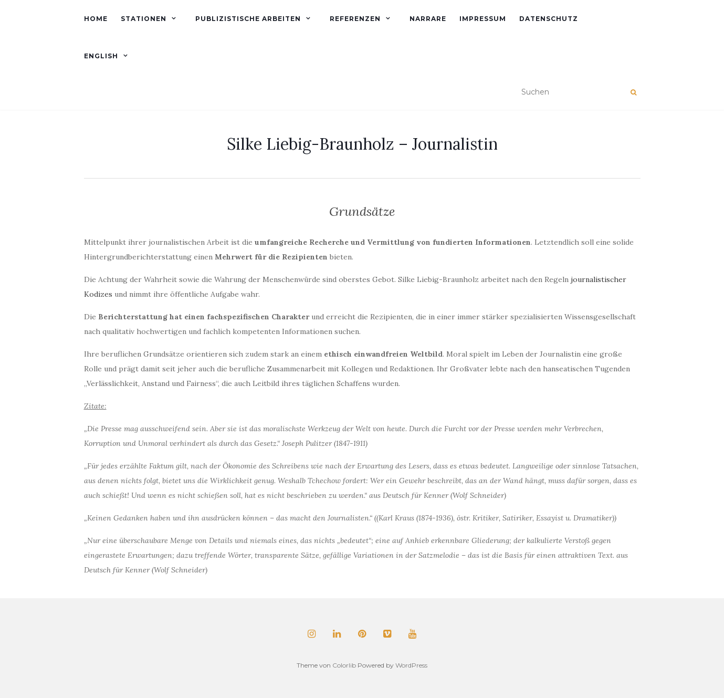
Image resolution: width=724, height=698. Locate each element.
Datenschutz (548, 19)
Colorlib (344, 665)
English (101, 56)
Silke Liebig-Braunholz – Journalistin (362, 144)
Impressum (482, 19)
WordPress (411, 665)
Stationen (143, 19)
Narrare (428, 19)
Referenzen (355, 19)
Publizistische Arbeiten (248, 19)
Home (96, 19)
